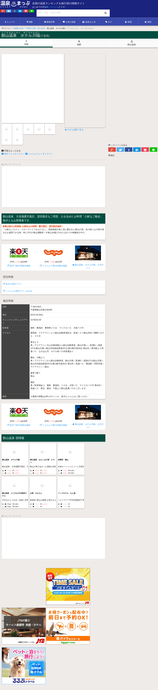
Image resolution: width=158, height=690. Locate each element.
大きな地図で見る (74, 130)
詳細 (26, 42)
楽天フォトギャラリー (13, 154)
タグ (108, 22)
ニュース (10, 22)
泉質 (128, 22)
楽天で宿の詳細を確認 (19, 256)
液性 (148, 22)
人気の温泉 (69, 22)
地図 (30, 22)
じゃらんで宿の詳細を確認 (53, 256)
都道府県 (49, 22)
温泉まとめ (89, 22)
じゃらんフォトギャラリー (39, 154)
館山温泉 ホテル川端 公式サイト (88, 257)
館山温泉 (132, 43)
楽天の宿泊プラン (12, 284)
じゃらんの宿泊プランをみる (17, 291)
